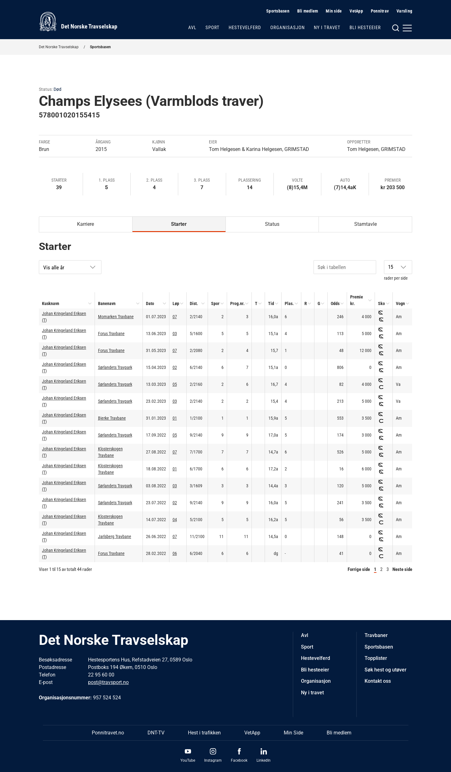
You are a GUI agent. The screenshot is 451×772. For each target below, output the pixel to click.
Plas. (289, 303)
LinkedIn (264, 760)
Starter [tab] (179, 224)
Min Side (293, 733)
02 (175, 367)
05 (175, 384)
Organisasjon (287, 27)
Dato (150, 303)
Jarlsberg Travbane (114, 536)
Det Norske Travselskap (59, 47)
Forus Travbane (111, 333)
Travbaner (376, 635)
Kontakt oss (378, 681)
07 (175, 316)
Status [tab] (272, 224)
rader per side (398, 270)
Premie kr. (356, 300)
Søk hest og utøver (386, 670)
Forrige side (359, 569)
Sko (381, 303)
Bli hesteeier (365, 27)
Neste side (402, 569)
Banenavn (107, 303)
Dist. (194, 303)
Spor (215, 303)
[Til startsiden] (78, 21)
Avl (192, 27)
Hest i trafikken (204, 733)
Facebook (239, 760)
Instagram (213, 760)
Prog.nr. (237, 303)
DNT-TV (156, 733)
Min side (334, 10)
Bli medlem (307, 10)
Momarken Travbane (116, 316)
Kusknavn (50, 303)
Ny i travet (327, 27)
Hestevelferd (245, 27)
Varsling (404, 10)
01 (175, 418)
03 (175, 333)
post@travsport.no (108, 682)
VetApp (356, 10)
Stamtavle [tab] (365, 224)
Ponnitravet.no (108, 733)
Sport (212, 27)
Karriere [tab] (85, 224)
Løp (176, 303)
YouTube (187, 760)
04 (175, 519)
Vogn (400, 303)
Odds (335, 303)
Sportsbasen (277, 10)
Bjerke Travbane (112, 418)
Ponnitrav (380, 10)
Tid (271, 303)
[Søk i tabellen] (345, 267)
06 (175, 553)
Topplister (376, 658)
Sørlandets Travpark (115, 367)
